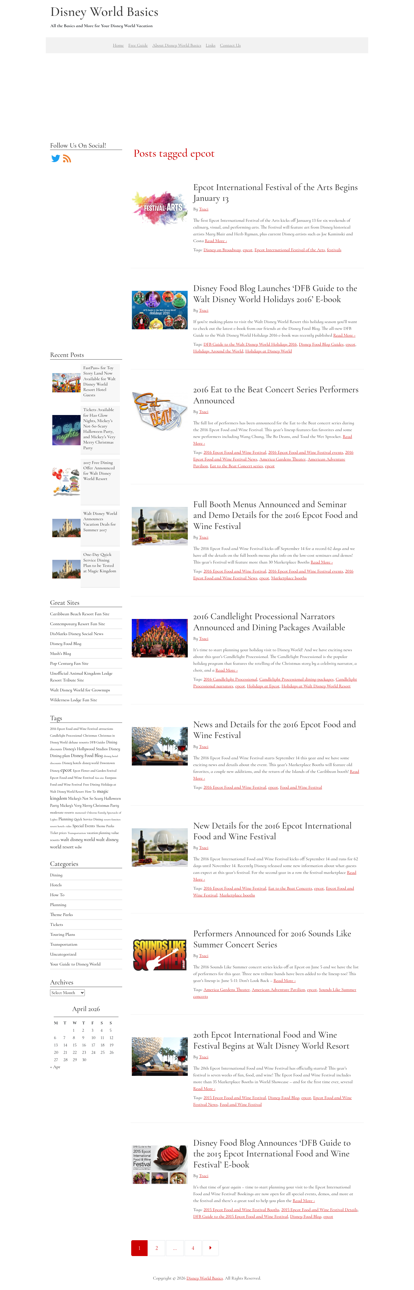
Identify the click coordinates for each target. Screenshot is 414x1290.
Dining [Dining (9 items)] (111, 742)
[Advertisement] (207, 92)
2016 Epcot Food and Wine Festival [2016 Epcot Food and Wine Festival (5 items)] (74, 729)
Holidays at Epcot (263, 686)
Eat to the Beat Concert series (236, 466)
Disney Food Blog (65, 643)
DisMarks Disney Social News (76, 634)
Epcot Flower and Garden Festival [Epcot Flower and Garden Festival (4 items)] (95, 771)
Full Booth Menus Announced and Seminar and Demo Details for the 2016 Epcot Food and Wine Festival (275, 515)
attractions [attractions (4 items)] (106, 729)
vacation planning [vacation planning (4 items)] (98, 833)
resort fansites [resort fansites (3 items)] (112, 819)
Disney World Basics (104, 11)
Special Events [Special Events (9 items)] (83, 826)
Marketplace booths (289, 578)
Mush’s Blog (60, 653)
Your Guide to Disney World (75, 964)
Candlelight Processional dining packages (296, 679)
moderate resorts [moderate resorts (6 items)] (62, 812)
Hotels (56, 885)
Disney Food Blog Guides (321, 344)
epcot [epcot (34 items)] (66, 770)
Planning (58, 905)
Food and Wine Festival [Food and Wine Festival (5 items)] (66, 784)
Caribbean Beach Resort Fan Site (79, 614)
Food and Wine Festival (301, 787)
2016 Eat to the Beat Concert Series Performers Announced (276, 395)
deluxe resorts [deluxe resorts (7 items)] (79, 742)
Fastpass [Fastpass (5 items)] (111, 778)
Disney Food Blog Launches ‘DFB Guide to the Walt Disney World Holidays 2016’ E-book (275, 293)
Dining (56, 875)
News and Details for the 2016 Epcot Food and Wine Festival (274, 730)
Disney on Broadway (222, 250)
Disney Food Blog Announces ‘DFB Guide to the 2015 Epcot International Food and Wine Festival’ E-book (272, 1153)
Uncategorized (63, 954)
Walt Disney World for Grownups (80, 690)
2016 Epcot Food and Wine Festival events (305, 452)
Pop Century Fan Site (69, 663)
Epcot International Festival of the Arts (290, 250)
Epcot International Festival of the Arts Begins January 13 (275, 192)
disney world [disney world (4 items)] (90, 763)
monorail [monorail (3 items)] (80, 812)
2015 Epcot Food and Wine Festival (235, 1097)
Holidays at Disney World (268, 351)
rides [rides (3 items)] (68, 826)
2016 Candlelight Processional (230, 679)
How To (57, 895)
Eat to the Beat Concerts (290, 888)
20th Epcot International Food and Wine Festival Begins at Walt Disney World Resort (271, 1040)
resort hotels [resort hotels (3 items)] (57, 826)
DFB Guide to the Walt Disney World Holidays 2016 (250, 344)
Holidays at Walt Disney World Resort (316, 686)
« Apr (55, 1067)
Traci (203, 209)
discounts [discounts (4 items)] (56, 749)
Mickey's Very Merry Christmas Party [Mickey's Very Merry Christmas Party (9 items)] (89, 805)
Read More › (216, 241)
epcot (247, 250)
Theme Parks (61, 914)
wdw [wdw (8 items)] (78, 847)
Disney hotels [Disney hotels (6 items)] (71, 763)
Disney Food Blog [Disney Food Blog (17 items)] (87, 755)
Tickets (56, 924)
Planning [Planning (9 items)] (66, 819)
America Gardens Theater (282, 459)
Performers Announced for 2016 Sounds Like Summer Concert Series (272, 939)
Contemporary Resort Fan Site (77, 624)
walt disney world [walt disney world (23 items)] (78, 839)
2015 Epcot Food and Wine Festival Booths (241, 1209)
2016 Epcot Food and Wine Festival (235, 452)
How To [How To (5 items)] (90, 792)
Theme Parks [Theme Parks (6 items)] (105, 826)
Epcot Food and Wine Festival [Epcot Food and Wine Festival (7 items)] (72, 777)
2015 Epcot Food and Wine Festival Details (319, 1209)
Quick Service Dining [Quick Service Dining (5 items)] (88, 819)
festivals (334, 250)
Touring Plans (62, 934)
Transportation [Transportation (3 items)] (77, 833)
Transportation (63, 944)
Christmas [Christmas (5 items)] (90, 736)
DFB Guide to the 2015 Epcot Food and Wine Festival (240, 1216)
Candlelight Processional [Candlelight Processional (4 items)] (66, 736)
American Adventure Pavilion (278, 989)
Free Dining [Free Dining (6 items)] (91, 784)
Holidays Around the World (218, 351)
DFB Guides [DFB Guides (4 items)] (97, 742)
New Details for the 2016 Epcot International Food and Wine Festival (272, 831)
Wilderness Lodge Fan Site (73, 700)
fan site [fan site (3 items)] (99, 778)
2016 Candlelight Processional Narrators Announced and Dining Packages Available (269, 622)
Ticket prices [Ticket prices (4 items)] (58, 833)
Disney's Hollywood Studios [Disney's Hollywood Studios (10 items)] (85, 749)
